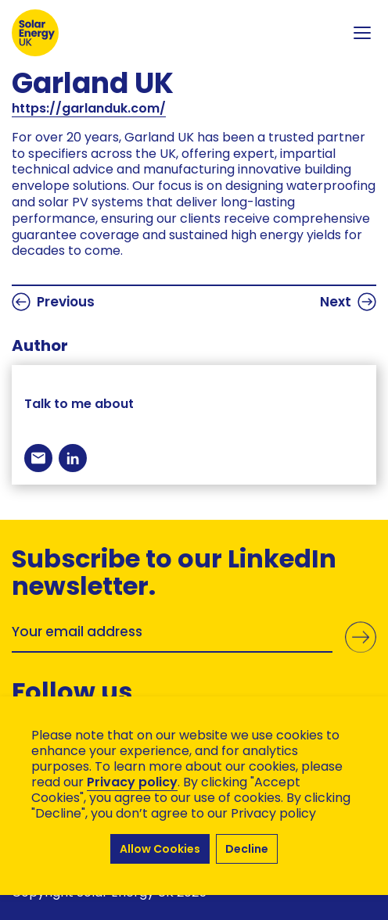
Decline (246, 849)
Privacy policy (132, 782)
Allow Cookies (160, 849)
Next (348, 301)
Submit (360, 637)
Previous (53, 301)
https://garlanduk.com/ (89, 108)
